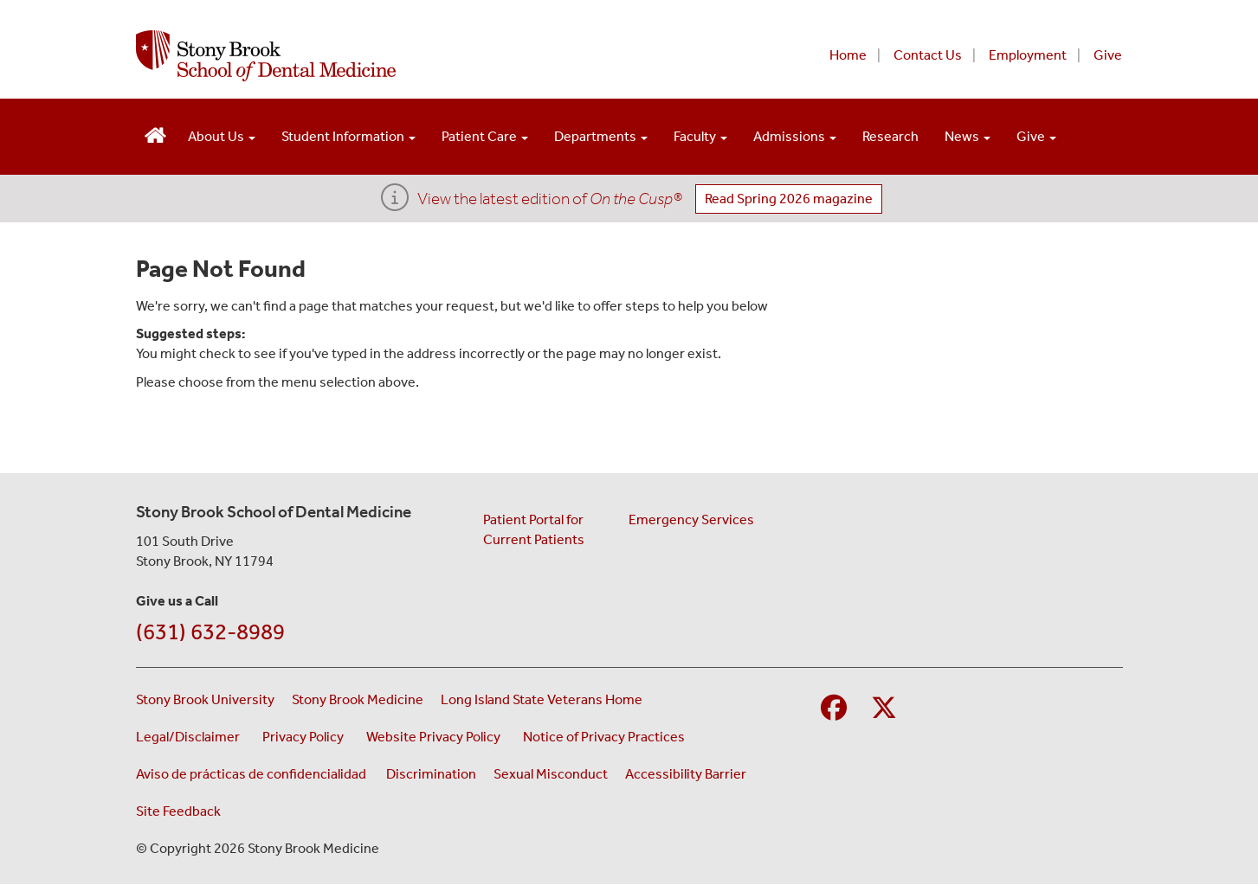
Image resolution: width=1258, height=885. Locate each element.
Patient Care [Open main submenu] (485, 136)
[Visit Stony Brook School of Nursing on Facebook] (833, 709)
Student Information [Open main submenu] (348, 136)
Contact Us (928, 55)
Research (890, 136)
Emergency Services (691, 519)
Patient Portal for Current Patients (533, 529)
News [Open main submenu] (967, 136)
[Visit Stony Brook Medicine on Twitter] (884, 709)
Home (848, 55)
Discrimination (431, 774)
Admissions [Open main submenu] (794, 136)
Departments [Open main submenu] (601, 136)
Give (1107, 55)
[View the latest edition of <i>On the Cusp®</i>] (395, 203)
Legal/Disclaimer (190, 736)
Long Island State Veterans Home (541, 699)
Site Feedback (178, 811)
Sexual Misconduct (551, 774)
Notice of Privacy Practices (606, 736)
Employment (1028, 55)
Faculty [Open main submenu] (700, 136)
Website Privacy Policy (436, 736)
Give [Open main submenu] (1036, 136)
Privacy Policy (305, 736)
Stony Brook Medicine (357, 699)
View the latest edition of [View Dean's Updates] (550, 198)
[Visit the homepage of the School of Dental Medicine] (155, 133)
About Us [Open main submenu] (221, 136)
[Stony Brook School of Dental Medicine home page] (419, 55)
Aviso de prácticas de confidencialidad (252, 774)
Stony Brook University (205, 699)
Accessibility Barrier (685, 774)
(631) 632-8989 (210, 632)
